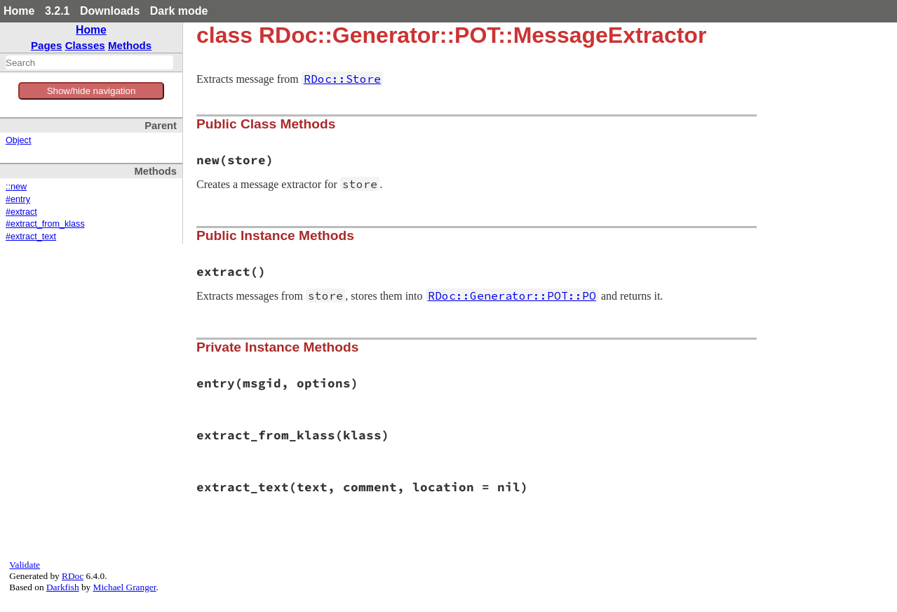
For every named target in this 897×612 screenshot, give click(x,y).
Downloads (110, 11)
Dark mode (179, 11)
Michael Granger (124, 587)
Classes (85, 45)
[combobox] (89, 62)
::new (16, 187)
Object (18, 140)
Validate (24, 564)
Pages (46, 45)
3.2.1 (57, 11)
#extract (21, 212)
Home (19, 11)
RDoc (72, 576)
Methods (129, 45)
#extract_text (31, 236)
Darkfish (62, 587)
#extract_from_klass (45, 224)
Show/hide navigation (91, 91)
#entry (18, 199)
